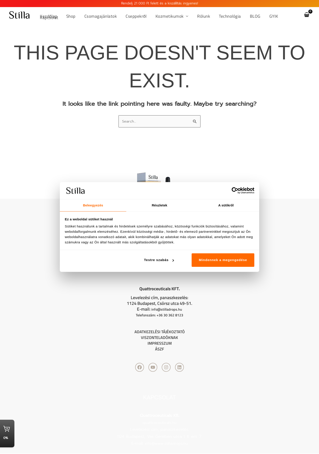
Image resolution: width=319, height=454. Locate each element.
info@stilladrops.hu (167, 309)
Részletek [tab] (159, 205)
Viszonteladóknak (159, 337)
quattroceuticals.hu (159, 423)
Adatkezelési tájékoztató (160, 332)
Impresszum (159, 343)
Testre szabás (159, 260)
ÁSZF (160, 349)
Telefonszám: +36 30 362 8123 (160, 315)
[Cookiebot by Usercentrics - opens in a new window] (235, 190)
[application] (184, 16)
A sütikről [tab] (226, 205)
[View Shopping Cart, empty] (306, 15)
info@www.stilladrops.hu (166, 444)
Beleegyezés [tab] (93, 205)
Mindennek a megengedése (223, 260)
